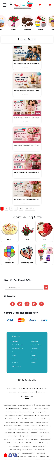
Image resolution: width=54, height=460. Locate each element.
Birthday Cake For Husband (25, 369)
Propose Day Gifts (26, 317)
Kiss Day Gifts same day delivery (13, 324)
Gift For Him (41, 301)
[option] (7, 23)
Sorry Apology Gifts (18, 348)
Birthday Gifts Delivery (24, 338)
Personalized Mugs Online (42, 403)
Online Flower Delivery (43, 324)
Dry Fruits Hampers (27, 345)
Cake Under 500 (41, 362)
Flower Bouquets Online (26, 331)
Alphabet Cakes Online (39, 355)
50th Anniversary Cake (40, 410)
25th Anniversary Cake (26, 410)
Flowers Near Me (32, 365)
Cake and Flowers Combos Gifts (12, 335)
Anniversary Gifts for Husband (12, 386)
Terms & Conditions (36, 254)
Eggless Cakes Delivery (41, 352)
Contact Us (34, 261)
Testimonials (34, 250)
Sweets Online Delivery (11, 403)
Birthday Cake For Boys (27, 376)
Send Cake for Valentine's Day (26, 314)
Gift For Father (33, 298)
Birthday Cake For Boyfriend (11, 372)
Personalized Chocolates (13, 379)
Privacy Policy (34, 257)
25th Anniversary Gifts (39, 406)
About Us (15, 250)
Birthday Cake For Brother (43, 372)
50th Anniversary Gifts (12, 410)
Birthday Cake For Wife (10, 369)
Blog (13, 261)
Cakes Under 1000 (9, 341)
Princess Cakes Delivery (36, 396)
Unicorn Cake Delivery (14, 362)
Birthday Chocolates (27, 379)
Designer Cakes (12, 338)
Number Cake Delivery (28, 362)
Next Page (30, 121)
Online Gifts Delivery (10, 328)
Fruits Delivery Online (40, 345)
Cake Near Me (8, 365)
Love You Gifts (7, 348)
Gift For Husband (22, 301)
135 (21, 121)
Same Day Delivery (17, 254)
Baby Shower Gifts (45, 348)
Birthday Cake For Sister (27, 372)
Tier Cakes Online (25, 355)
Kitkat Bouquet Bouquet (41, 376)
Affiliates (33, 264)
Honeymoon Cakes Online (42, 400)
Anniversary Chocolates (41, 379)
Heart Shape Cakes (39, 358)
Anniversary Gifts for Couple (35, 383)
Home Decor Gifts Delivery (26, 403)
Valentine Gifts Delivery (10, 314)
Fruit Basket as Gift (37, 393)
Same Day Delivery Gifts (22, 341)
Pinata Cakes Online (14, 358)
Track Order (34, 268)
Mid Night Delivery (17, 257)
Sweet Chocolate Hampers (18, 383)
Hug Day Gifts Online (41, 321)
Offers (14, 264)
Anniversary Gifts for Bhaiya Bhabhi (20, 393)
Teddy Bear (34, 341)
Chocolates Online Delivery (41, 328)
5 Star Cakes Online (27, 358)
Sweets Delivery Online (14, 345)
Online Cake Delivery (29, 324)
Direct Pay (15, 271)
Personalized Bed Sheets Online (36, 389)
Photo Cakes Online (44, 335)
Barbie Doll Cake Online (41, 331)
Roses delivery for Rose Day (13, 317)
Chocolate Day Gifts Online (41, 317)
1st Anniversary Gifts (26, 406)
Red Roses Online (44, 365)
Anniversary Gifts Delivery (39, 338)
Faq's (13, 268)
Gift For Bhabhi (43, 298)
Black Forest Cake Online (25, 352)
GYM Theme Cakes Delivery (11, 400)
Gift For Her (33, 301)
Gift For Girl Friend (11, 298)
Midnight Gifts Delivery (32, 348)
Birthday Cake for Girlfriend (42, 369)
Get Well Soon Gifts (12, 352)
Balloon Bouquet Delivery (30, 335)
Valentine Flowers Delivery (43, 314)
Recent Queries (16, 275)
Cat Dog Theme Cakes (20, 365)
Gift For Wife (12, 301)
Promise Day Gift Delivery (27, 321)
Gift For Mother (22, 298)
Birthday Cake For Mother (12, 376)
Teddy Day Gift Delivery (12, 321)
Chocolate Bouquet (44, 341)
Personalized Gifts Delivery (25, 328)
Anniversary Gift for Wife (29, 386)
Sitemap (33, 271)
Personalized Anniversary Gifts (17, 389)
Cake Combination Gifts (12, 331)
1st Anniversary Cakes (43, 386)
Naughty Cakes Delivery (27, 400)
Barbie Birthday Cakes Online (19, 396)
